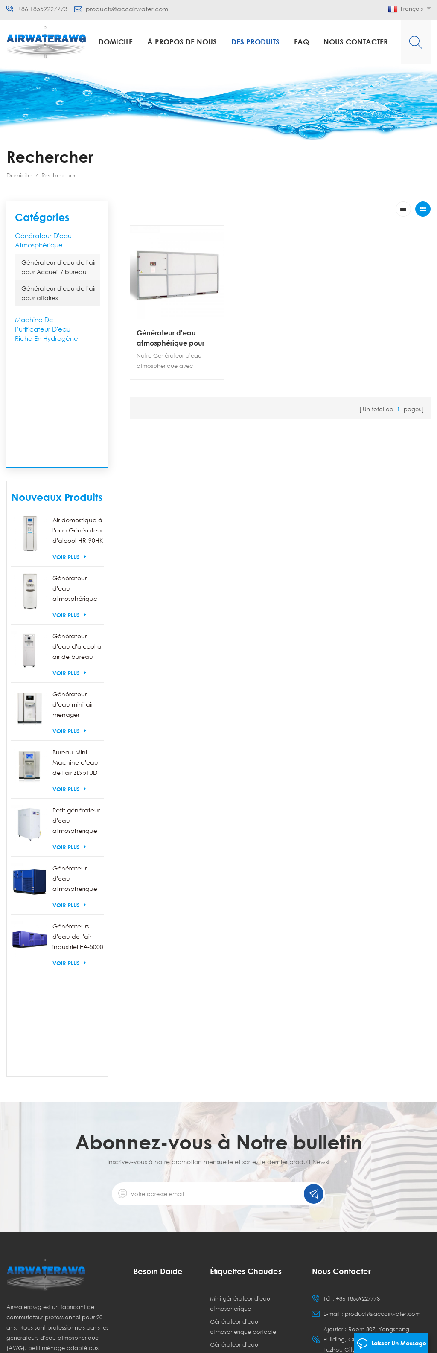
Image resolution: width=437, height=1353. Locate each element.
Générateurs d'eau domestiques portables (240, 1245)
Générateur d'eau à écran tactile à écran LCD (245, 1187)
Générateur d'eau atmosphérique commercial (234, 1135)
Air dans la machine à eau (246, 1228)
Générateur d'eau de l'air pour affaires (58, 293)
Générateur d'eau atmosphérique (43, 240)
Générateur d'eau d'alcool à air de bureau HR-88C (77, 532)
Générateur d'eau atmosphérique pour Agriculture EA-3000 (170, 338)
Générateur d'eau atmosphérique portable (243, 1107)
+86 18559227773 (42, 9)
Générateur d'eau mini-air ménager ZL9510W (72, 590)
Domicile (116, 41)
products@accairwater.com (127, 9)
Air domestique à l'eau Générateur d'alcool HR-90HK (77, 415)
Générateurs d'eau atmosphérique (235, 1210)
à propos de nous (182, 41)
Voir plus (69, 441)
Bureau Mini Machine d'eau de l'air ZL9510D (75, 647)
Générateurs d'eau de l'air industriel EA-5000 (77, 821)
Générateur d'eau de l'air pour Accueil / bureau (58, 267)
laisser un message (391, 1344)
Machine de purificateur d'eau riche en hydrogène (46, 329)
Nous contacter (355, 41)
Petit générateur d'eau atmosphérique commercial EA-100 (76, 706)
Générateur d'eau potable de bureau (246, 1268)
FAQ (301, 41)
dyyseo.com (246, 1339)
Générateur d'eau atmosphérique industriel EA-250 (76, 764)
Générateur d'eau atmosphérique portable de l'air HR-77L (75, 474)
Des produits (255, 41)
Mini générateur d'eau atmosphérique (240, 1084)
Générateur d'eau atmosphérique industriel (243, 1164)
